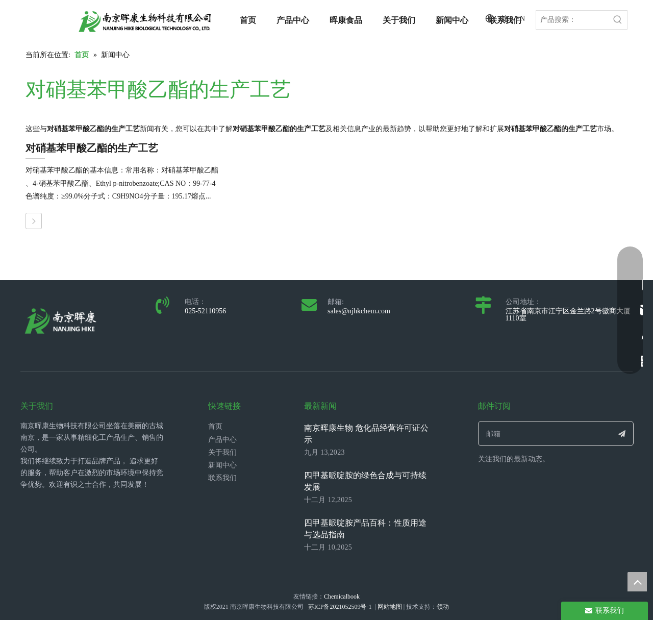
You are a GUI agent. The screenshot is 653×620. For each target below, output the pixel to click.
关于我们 (222, 452)
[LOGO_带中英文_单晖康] (145, 21)
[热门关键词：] (618, 20)
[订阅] (622, 433)
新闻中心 (222, 465)
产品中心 (222, 439)
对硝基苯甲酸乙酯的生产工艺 (92, 148)
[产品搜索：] (572, 20)
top (637, 581)
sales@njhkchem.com (359, 311)
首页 (215, 426)
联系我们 (222, 478)
